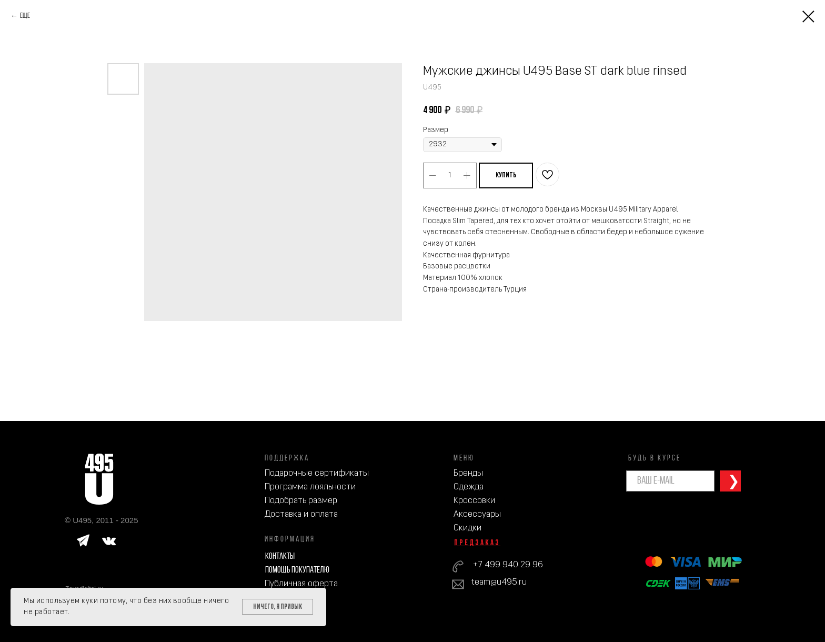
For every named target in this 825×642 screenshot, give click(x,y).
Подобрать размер (301, 500)
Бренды (468, 473)
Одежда (469, 487)
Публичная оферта (301, 583)
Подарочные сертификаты (317, 473)
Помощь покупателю (297, 570)
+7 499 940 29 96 (507, 564)
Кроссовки (474, 500)
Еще (25, 16)
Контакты (280, 556)
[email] (670, 480)
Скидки (467, 528)
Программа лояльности (310, 487)
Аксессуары (477, 514)
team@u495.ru (499, 582)
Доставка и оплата (301, 514)
